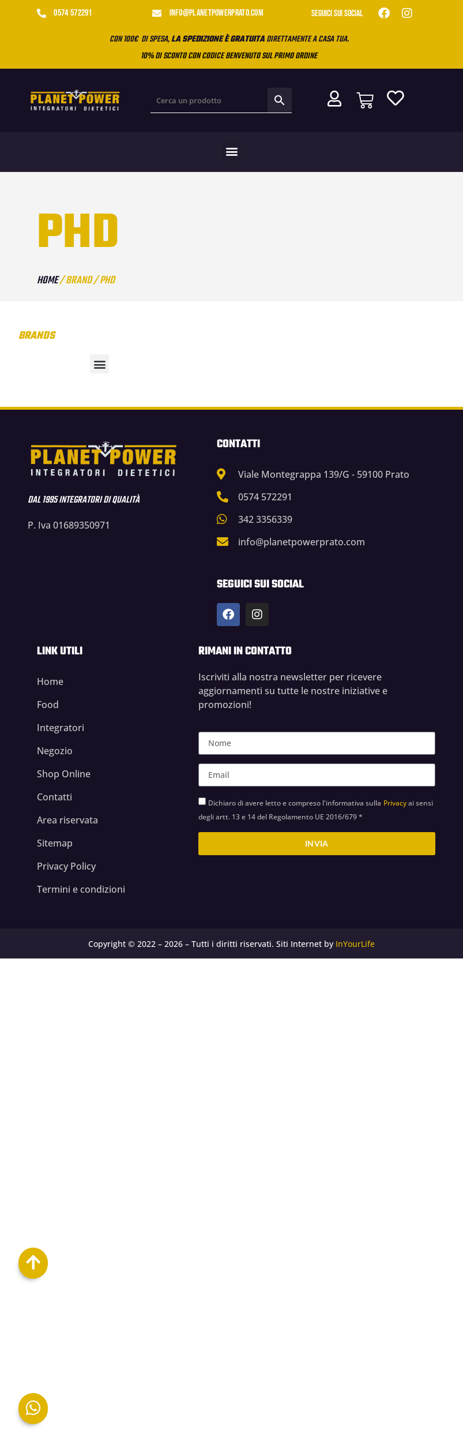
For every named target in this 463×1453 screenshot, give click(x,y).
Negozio (55, 750)
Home (47, 280)
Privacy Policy (66, 866)
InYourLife (355, 943)
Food (48, 704)
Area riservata (67, 820)
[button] (231, 150)
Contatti (54, 797)
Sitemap (55, 843)
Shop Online (64, 773)
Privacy (394, 803)
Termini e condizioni (81, 889)
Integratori (60, 727)
